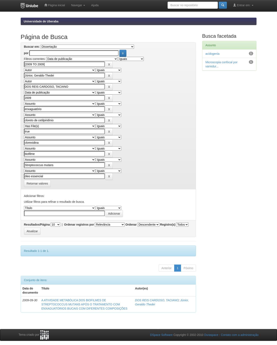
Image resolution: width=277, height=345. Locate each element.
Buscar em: (32, 46)
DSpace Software (161, 334)
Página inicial (54, 5)
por (26, 53)
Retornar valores (37, 183)
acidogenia (212, 53)
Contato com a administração (239, 334)
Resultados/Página (37, 224)
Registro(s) (167, 224)
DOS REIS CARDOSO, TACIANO (157, 300)
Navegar (78, 5)
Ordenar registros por (79, 224)
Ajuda (95, 5)
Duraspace (211, 334)
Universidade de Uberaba (41, 21)
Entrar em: (243, 5)
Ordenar (131, 224)
